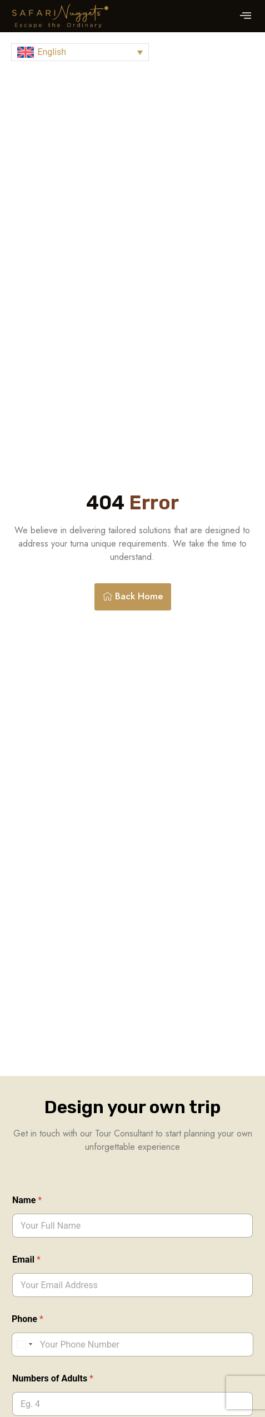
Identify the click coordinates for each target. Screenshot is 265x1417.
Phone (27, 1319)
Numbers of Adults (52, 1378)
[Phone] (132, 1344)
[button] (245, 16)
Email (26, 1259)
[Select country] (24, 1344)
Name (27, 1200)
